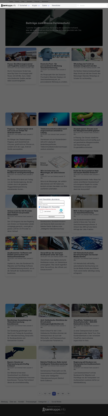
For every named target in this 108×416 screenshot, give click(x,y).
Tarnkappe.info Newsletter (50, 207)
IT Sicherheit (22, 5)
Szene (44, 5)
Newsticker (56, 5)
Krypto (34, 5)
